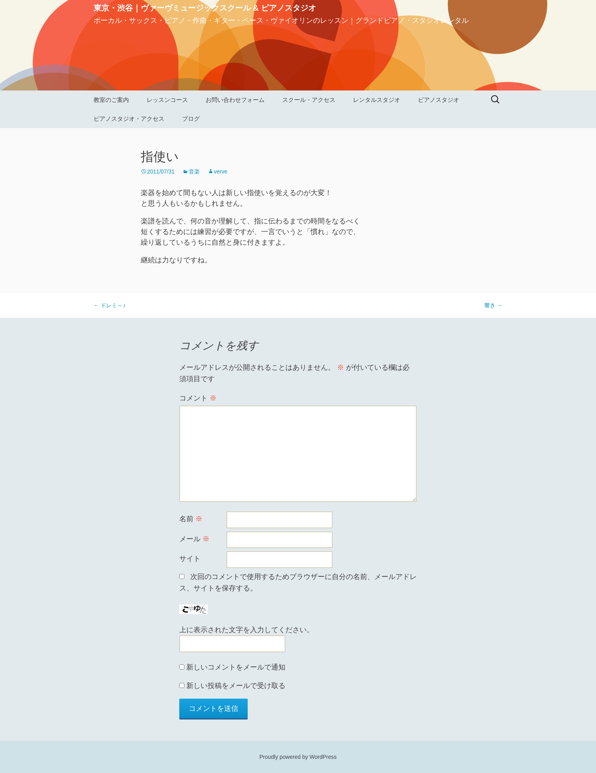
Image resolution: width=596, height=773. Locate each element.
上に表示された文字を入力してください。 (246, 630)
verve (220, 171)
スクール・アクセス (308, 99)
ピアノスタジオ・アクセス (129, 118)
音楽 (194, 171)
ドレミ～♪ (110, 305)
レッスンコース (167, 99)
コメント (198, 398)
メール (194, 539)
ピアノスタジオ (438, 99)
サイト (190, 559)
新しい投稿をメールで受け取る (235, 686)
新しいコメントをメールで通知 (235, 667)
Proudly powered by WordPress (298, 757)
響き (493, 305)
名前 (190, 519)
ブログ (191, 118)
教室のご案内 (111, 99)
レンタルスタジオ (376, 99)
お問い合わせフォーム (235, 99)
